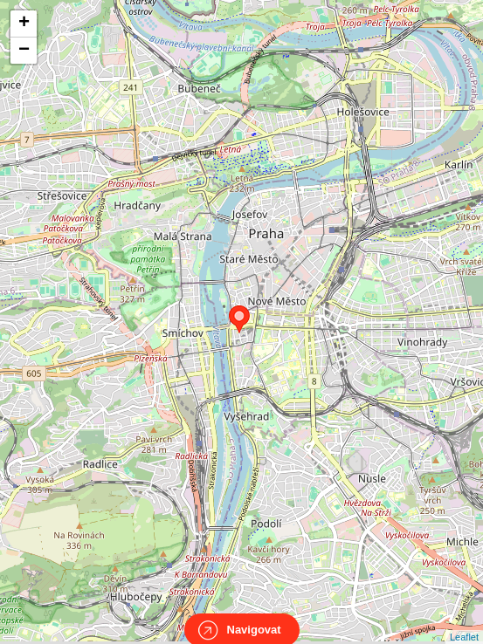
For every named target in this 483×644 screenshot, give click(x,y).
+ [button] (24, 23)
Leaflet (464, 621)
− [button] (24, 51)
